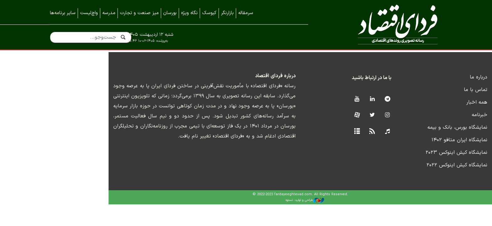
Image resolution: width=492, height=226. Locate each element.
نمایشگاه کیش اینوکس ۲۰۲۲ (411, 172)
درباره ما (433, 85)
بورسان (170, 13)
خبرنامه (434, 122)
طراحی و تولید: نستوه (251, 207)
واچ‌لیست (89, 13)
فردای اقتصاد (384, 24)
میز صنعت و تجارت (139, 13)
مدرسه (108, 13)
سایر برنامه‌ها (63, 13)
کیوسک (209, 13)
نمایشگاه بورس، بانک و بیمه (412, 135)
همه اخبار (431, 110)
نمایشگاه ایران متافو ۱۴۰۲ (414, 147)
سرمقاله (245, 13)
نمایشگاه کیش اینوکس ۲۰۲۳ (411, 160)
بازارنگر (227, 13)
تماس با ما (430, 97)
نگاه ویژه (189, 13)
